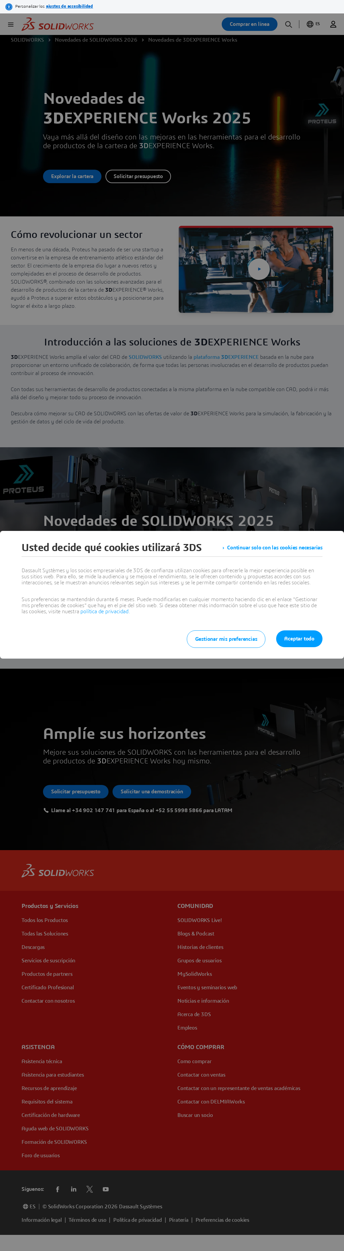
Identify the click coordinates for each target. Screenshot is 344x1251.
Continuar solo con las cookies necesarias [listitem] (274, 547)
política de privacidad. (105, 611)
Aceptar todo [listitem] (299, 638)
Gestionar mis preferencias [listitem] (226, 639)
